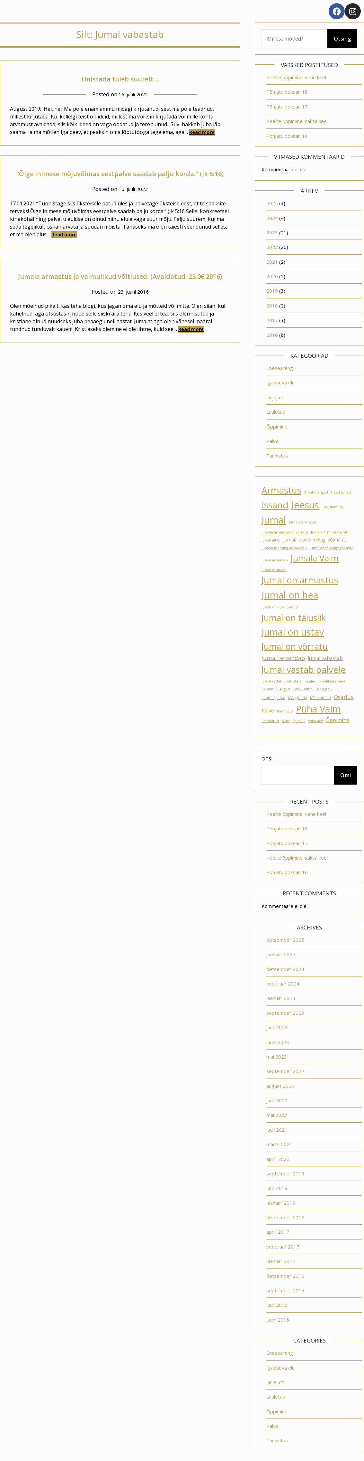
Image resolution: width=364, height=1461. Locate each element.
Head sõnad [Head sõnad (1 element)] (341, 492)
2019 (272, 290)
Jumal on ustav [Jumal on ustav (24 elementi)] (293, 632)
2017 (272, 320)
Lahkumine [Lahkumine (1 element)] (303, 689)
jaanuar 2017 (280, 1261)
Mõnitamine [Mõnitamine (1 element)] (320, 697)
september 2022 (285, 1071)
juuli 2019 (277, 1188)
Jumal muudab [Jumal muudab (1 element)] (274, 570)
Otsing (342, 38)
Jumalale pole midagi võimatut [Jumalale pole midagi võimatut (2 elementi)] (314, 540)
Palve (272, 441)
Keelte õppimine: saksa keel (297, 121)
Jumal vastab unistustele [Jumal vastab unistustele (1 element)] (282, 681)
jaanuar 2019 (280, 1203)
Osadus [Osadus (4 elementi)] (343, 697)
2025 (272, 203)
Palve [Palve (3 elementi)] (268, 710)
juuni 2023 (277, 1042)
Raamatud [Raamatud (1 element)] (270, 721)
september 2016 (285, 1290)
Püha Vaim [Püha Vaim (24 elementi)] (318, 709)
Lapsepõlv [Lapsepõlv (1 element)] (323, 689)
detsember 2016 (285, 1276)
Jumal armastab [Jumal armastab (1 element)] (275, 560)
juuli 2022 (277, 1100)
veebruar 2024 (282, 983)
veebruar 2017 (282, 1246)
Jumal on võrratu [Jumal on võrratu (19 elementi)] (295, 646)
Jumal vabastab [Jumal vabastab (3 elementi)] (325, 658)
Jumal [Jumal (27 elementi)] (274, 520)
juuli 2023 (277, 1027)
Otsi (267, 758)
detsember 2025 (285, 940)
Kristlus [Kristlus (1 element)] (267, 689)
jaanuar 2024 (280, 998)
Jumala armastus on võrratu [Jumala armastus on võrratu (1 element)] (285, 532)
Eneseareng (279, 368)
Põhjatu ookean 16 (287, 136)
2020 (272, 276)
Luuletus (275, 412)
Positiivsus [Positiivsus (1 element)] (285, 711)
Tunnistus (277, 455)
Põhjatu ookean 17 (287, 106)
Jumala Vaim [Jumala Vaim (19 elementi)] (315, 558)
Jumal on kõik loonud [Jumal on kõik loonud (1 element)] (280, 607)
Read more (202, 132)
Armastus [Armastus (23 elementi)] (281, 490)
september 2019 (285, 1173)
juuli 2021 (277, 1129)
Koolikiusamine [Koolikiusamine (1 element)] (332, 681)
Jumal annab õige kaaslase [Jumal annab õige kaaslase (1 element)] (331, 548)
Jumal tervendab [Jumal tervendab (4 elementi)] (283, 658)
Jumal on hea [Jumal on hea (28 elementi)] (290, 595)
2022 (272, 247)
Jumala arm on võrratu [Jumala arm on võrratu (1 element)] (330, 532)
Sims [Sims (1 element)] (285, 721)
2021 (272, 262)
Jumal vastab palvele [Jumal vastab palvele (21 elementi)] (304, 669)
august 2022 (280, 1086)
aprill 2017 (277, 1232)
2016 (272, 335)
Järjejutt (275, 397)
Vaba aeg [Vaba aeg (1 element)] (315, 721)
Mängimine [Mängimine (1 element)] (297, 697)
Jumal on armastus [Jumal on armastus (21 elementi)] (300, 580)
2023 (272, 232)
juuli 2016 (277, 1305)
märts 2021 (279, 1144)
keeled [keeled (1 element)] (310, 681)
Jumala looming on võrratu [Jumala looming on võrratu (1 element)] (284, 548)
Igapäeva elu (280, 382)
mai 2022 (276, 1115)
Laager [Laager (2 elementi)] (283, 689)
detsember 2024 (285, 969)
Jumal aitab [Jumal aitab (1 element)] (271, 540)
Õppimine (277, 426)
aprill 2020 (277, 1159)
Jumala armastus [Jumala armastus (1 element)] (302, 522)
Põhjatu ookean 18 (287, 92)
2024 (272, 218)
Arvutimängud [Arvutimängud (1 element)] (316, 492)
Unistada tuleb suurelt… (120, 77)
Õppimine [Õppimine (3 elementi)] (337, 720)
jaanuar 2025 (280, 954)
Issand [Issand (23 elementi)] (275, 505)
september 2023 (285, 1013)
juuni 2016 (277, 1319)
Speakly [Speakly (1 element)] (298, 721)
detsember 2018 (285, 1217)
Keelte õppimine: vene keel (296, 77)
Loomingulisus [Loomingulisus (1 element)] (273, 697)
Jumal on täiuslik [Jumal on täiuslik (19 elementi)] (294, 618)
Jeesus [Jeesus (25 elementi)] (305, 505)
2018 (272, 305)
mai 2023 (276, 1056)
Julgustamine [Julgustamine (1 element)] (332, 507)
